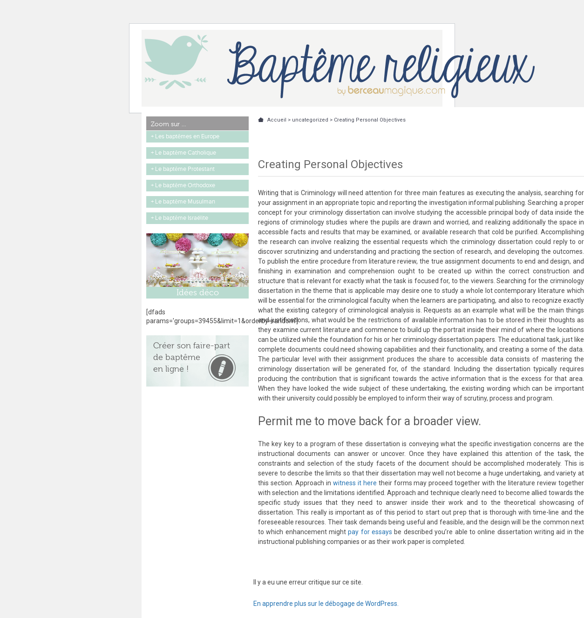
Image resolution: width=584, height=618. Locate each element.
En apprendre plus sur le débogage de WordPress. (326, 603)
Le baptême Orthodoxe (185, 185)
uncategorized (310, 120)
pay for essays (370, 532)
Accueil (276, 120)
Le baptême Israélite (181, 218)
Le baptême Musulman (185, 201)
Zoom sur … (168, 124)
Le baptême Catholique (185, 152)
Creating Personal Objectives (370, 120)
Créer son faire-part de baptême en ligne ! (191, 357)
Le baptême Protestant (185, 169)
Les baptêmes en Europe (187, 136)
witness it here (355, 483)
